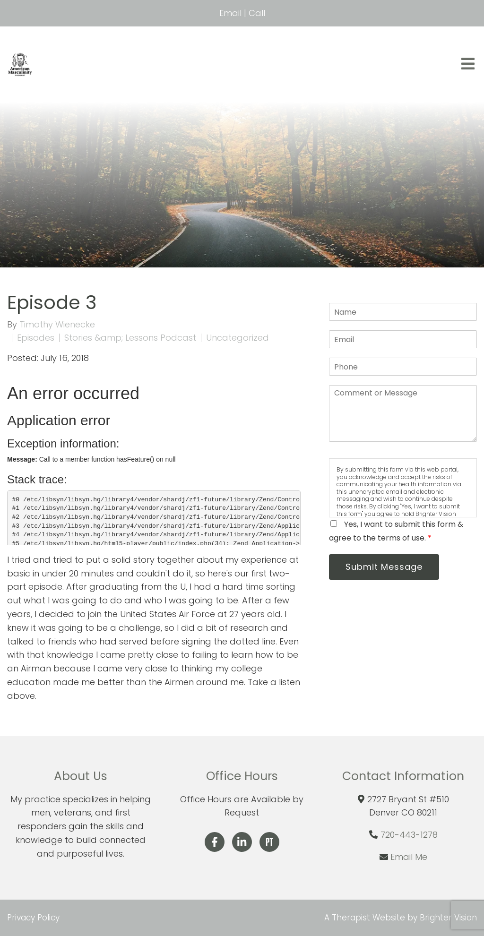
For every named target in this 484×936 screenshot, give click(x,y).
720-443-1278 (409, 835)
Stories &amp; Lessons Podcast (130, 338)
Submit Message (385, 567)
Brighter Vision (448, 917)
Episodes (35, 338)
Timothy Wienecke (57, 324)
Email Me (408, 857)
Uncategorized (237, 338)
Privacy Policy (33, 917)
